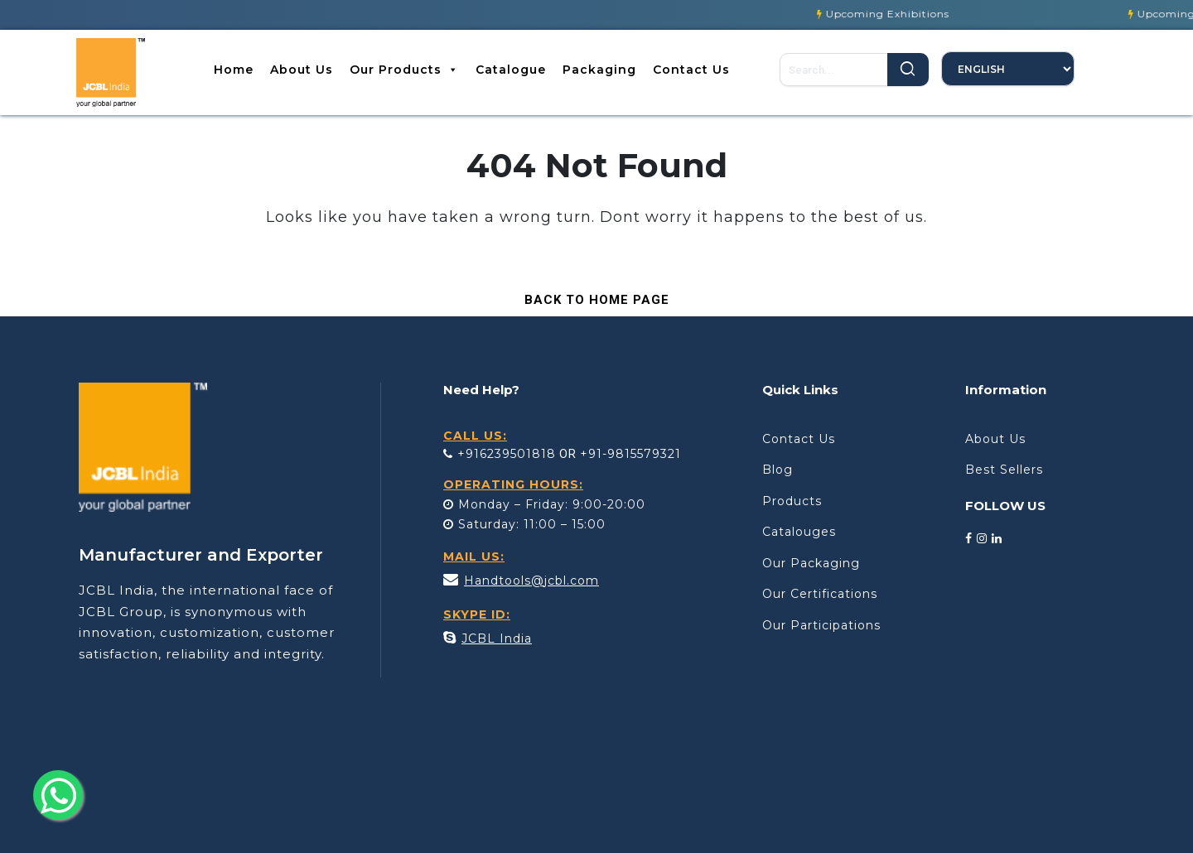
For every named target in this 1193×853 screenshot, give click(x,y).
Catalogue (511, 69)
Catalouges (799, 531)
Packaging (599, 69)
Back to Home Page (589, 295)
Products (792, 501)
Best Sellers (1004, 469)
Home (234, 69)
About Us (301, 69)
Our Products (404, 69)
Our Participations (821, 625)
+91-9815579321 (630, 453)
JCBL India (496, 638)
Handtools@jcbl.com (531, 580)
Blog (777, 469)
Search (908, 69)
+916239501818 (499, 453)
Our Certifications (819, 593)
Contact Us (691, 69)
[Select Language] (1008, 68)
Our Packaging (811, 563)
